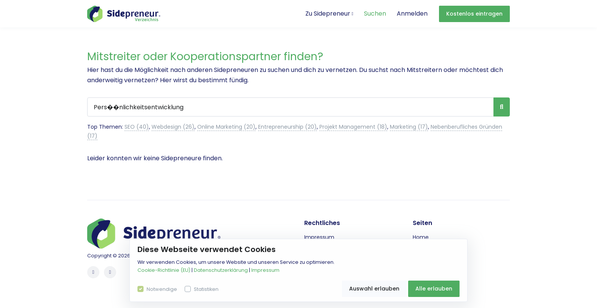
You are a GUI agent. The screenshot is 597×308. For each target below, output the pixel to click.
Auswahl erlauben (374, 288)
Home (421, 237)
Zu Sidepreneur (329, 13)
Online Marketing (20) (226, 127)
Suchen (375, 13)
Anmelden (412, 13)
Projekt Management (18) (353, 127)
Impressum (319, 237)
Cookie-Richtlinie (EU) (163, 270)
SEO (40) (137, 127)
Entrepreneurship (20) (287, 127)
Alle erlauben (433, 288)
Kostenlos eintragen (474, 14)
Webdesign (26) (173, 127)
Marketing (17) (409, 127)
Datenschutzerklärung (221, 270)
